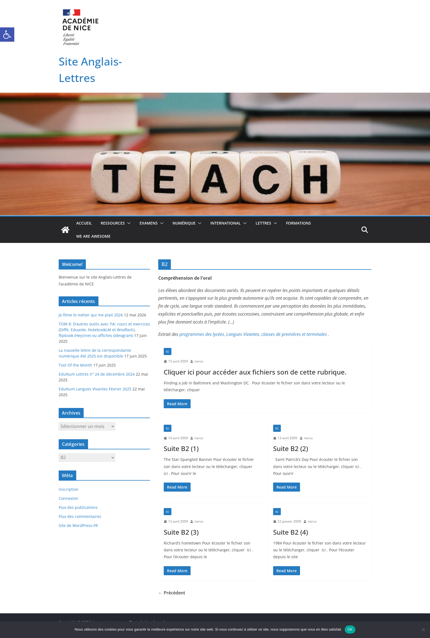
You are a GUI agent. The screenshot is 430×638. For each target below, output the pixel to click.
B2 (167, 351)
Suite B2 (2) (290, 448)
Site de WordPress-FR (78, 525)
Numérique (184, 223)
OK (350, 629)
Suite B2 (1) (181, 448)
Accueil (84, 223)
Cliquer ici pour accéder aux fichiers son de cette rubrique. (255, 371)
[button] (7, 34)
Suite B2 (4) (290, 532)
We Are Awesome (93, 236)
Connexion (68, 498)
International (225, 223)
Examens (149, 223)
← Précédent (171, 593)
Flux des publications (78, 507)
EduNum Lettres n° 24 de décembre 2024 (97, 374)
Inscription (68, 489)
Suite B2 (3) (181, 532)
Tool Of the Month (75, 365)
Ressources (113, 223)
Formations (298, 223)
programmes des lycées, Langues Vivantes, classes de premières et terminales (253, 334)
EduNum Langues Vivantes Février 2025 (95, 389)
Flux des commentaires (80, 516)
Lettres (263, 223)
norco (198, 361)
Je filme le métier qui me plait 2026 (91, 314)
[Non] (423, 629)
